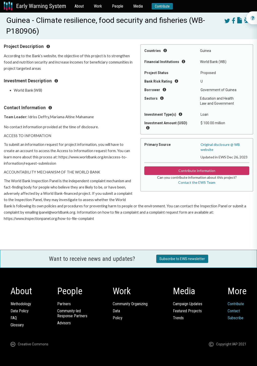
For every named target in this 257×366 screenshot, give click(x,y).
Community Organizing (130, 303)
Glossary (17, 325)
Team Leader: (16, 117)
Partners (64, 303)
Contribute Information (196, 170)
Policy (117, 318)
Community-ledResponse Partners (72, 313)
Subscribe (235, 318)
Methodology (21, 303)
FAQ (14, 318)
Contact (234, 311)
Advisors (64, 323)
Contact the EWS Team (196, 182)
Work (98, 6)
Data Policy (20, 311)
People (117, 6)
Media (138, 6)
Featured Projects (187, 311)
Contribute (162, 6)
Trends (178, 318)
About (79, 6)
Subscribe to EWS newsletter (182, 259)
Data (116, 311)
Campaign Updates (187, 303)
